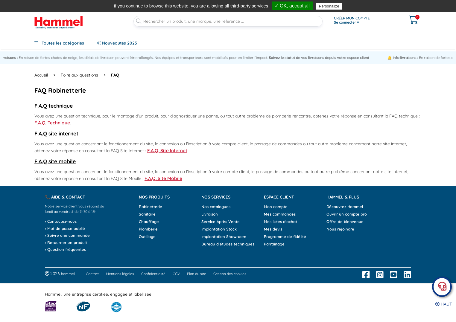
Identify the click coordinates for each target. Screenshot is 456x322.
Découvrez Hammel (344, 206)
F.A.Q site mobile (55, 161)
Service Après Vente (220, 221)
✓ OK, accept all (292, 5)
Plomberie (148, 229)
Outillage (147, 236)
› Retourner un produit (66, 242)
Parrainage (274, 244)
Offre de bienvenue (345, 221)
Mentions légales (120, 273)
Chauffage (149, 221)
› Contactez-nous (61, 221)
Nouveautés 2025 (117, 43)
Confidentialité (153, 273)
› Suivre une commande (67, 235)
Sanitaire (147, 214)
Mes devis (273, 229)
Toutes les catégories (59, 43)
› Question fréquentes (65, 249)
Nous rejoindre (340, 229)
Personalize (329, 6)
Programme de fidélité (285, 236)
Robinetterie (150, 206)
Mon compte (276, 206)
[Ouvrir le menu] (364, 20)
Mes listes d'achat (280, 221)
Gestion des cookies (229, 273)
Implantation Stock (219, 229)
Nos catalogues (215, 206)
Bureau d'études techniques (227, 244)
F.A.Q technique (53, 105)
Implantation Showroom (223, 236)
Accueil (41, 75)
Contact (92, 273)
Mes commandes (280, 214)
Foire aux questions (79, 75)
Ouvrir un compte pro (346, 214)
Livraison (209, 214)
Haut (443, 304)
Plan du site (196, 273)
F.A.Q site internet (56, 133)
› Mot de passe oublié (65, 228)
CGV (176, 273)
